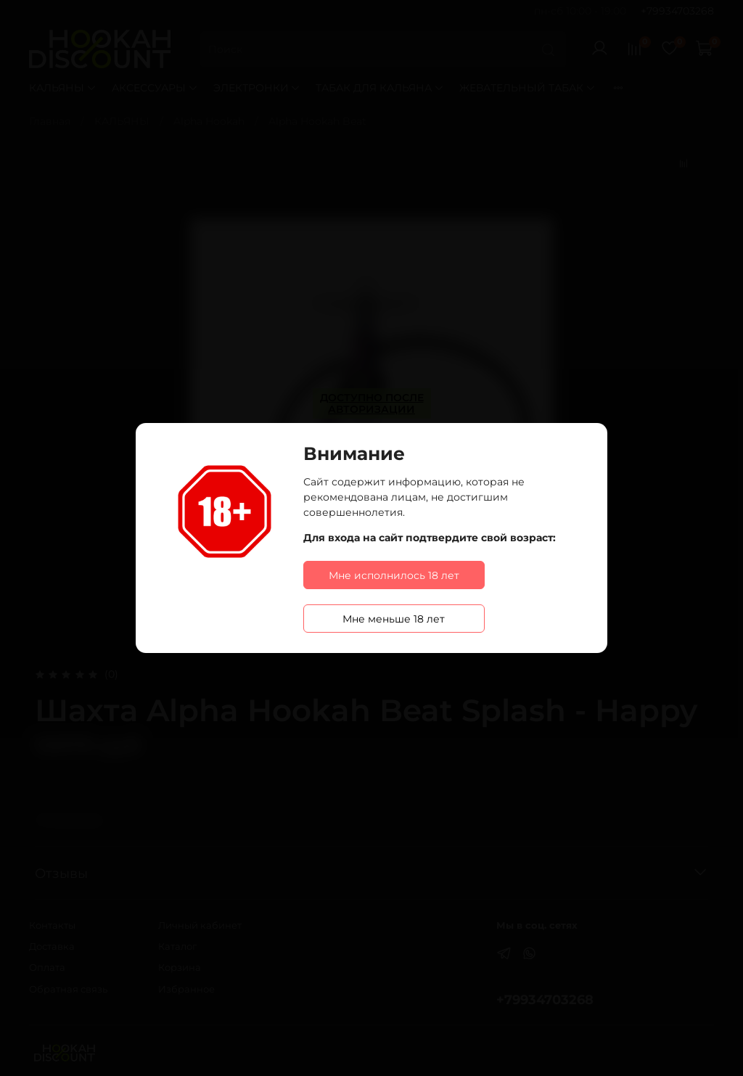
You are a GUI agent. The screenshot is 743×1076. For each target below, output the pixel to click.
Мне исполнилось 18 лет (394, 575)
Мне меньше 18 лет (393, 618)
